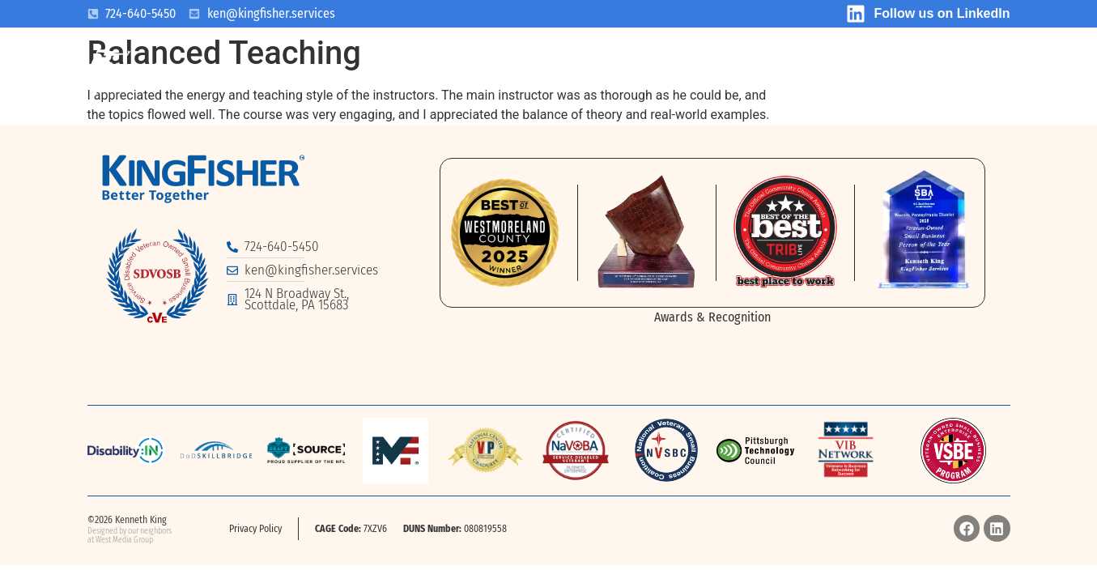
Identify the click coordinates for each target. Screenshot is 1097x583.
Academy (961, 74)
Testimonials (730, 74)
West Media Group (124, 540)
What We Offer (579, 74)
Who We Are (297, 74)
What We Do (432, 74)
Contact (857, 74)
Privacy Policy (255, 528)
